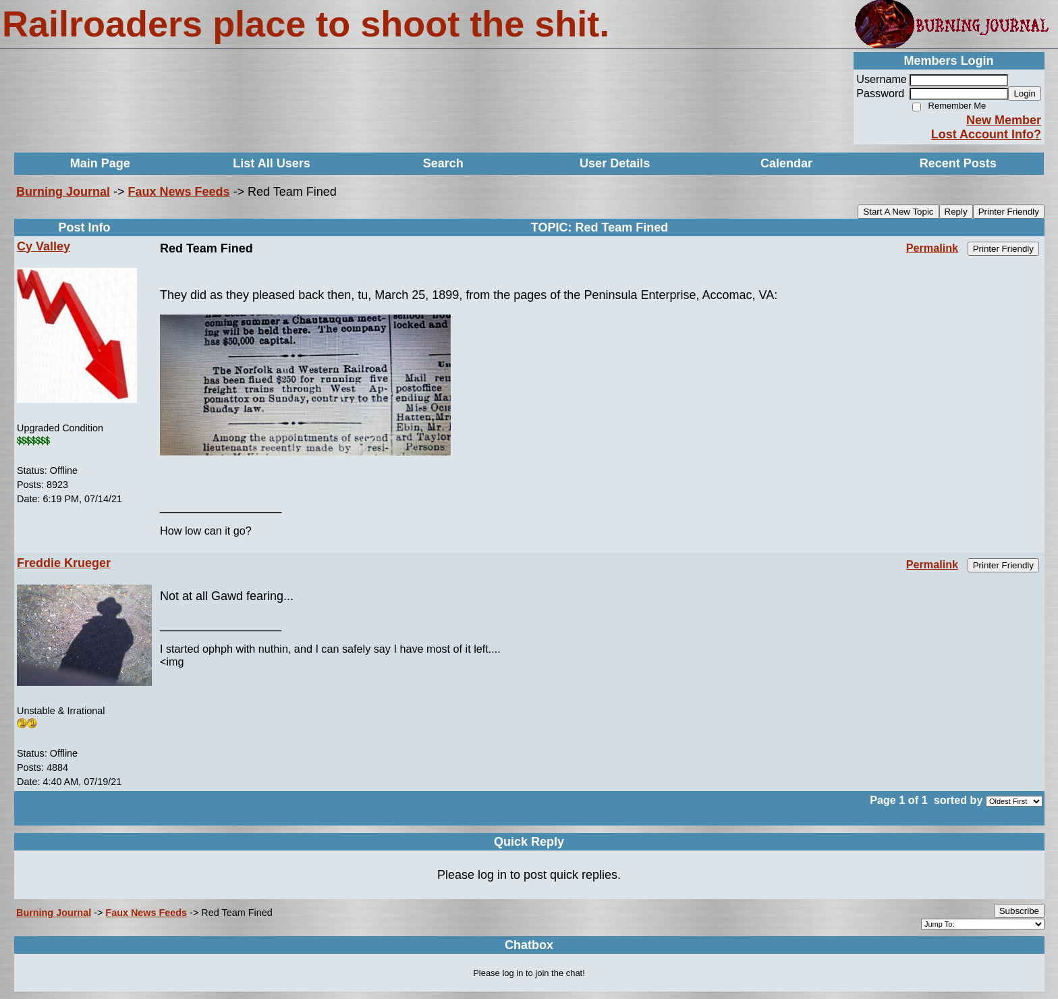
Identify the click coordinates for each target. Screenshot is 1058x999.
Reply (956, 212)
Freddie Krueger (64, 563)
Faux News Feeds (179, 191)
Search (443, 163)
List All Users (271, 163)
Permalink (932, 248)
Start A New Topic (898, 212)
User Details (615, 163)
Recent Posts (958, 163)
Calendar (786, 163)
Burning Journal (63, 191)
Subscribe (1019, 911)
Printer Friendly (1008, 212)
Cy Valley (43, 246)
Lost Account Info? (986, 134)
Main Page (100, 163)
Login (1024, 93)
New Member (1003, 120)
